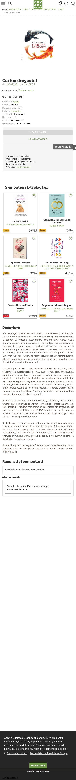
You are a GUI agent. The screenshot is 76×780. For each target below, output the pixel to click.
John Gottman (56, 226)
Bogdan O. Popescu (20, 84)
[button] (20, 3)
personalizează (24, 749)
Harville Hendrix (13, 266)
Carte (25, 9)
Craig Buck (28, 224)
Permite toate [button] (38, 765)
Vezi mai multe (18, 90)
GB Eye (20, 311)
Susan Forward (14, 224)
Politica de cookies (17, 753)
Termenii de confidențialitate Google (48, 753)
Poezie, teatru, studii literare (43, 9)
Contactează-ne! (24, 167)
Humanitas (16, 111)
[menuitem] (60, 3)
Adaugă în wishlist (38, 139)
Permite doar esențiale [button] (38, 771)
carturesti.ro (15, 9)
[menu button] (3, 3)
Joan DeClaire (62, 268)
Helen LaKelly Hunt (27, 267)
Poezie (61, 9)
